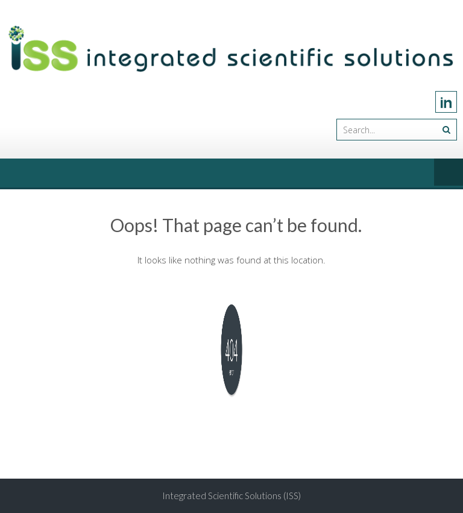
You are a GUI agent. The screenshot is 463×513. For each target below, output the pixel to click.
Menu (448, 173)
